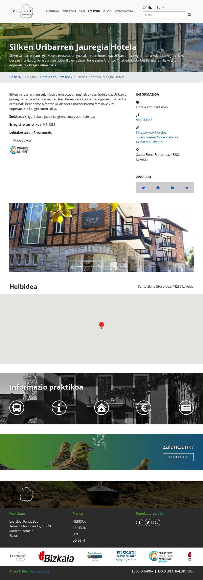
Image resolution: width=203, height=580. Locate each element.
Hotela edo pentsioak (56, 77)
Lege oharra (142, 571)
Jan (82, 11)
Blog (107, 11)
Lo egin (94, 11)
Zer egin (69, 11)
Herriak (52, 11)
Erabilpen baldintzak (176, 571)
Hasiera (15, 77)
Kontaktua (124, 11)
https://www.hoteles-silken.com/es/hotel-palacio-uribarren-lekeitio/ (157, 137)
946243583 (144, 120)
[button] (23, 237)
